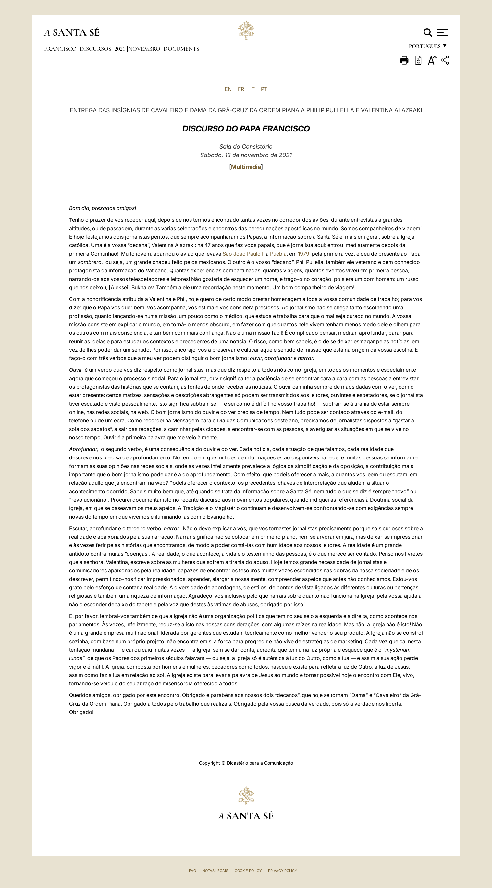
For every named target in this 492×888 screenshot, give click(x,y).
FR (241, 89)
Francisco (61, 48)
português (424, 48)
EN (228, 89)
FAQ (192, 871)
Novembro (145, 48)
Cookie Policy (248, 871)
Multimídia (246, 166)
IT (252, 89)
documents (181, 48)
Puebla (278, 253)
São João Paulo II (243, 253)
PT (264, 89)
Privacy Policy (282, 871)
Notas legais (215, 871)
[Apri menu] (442, 32)
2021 (120, 48)
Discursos (96, 48)
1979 (303, 253)
